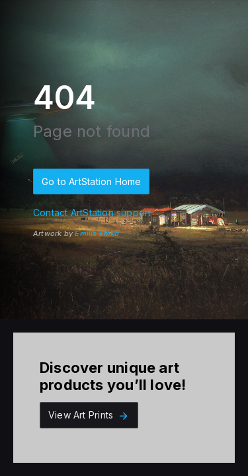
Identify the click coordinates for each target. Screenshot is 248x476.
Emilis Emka (97, 233)
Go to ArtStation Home (91, 181)
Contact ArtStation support (92, 212)
